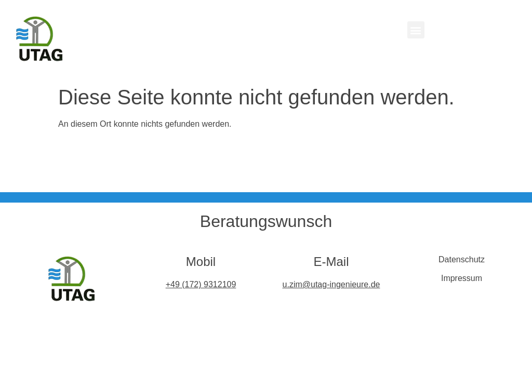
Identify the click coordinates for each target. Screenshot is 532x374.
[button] (415, 29)
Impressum (461, 278)
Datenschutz (461, 259)
